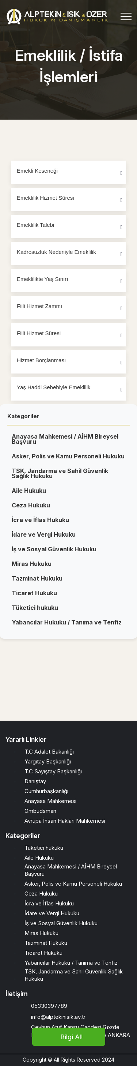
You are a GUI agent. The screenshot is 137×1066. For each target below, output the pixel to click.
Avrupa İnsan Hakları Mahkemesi (64, 820)
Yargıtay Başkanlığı (47, 761)
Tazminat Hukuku (37, 582)
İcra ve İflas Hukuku (40, 524)
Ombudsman (40, 810)
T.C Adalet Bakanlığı (49, 751)
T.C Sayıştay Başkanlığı (53, 771)
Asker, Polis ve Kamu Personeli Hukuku (68, 460)
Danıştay (35, 781)
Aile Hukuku (29, 494)
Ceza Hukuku (31, 509)
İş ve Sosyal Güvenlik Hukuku (54, 553)
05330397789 (49, 1005)
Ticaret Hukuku (34, 597)
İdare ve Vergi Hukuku (44, 538)
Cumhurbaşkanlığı (46, 791)
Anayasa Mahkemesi (50, 800)
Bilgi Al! (71, 1037)
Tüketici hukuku (35, 611)
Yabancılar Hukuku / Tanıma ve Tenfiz (67, 626)
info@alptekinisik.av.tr (58, 1016)
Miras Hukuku (32, 567)
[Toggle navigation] (126, 16)
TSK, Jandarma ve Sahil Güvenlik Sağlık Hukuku (60, 477)
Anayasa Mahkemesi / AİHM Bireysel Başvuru (65, 443)
